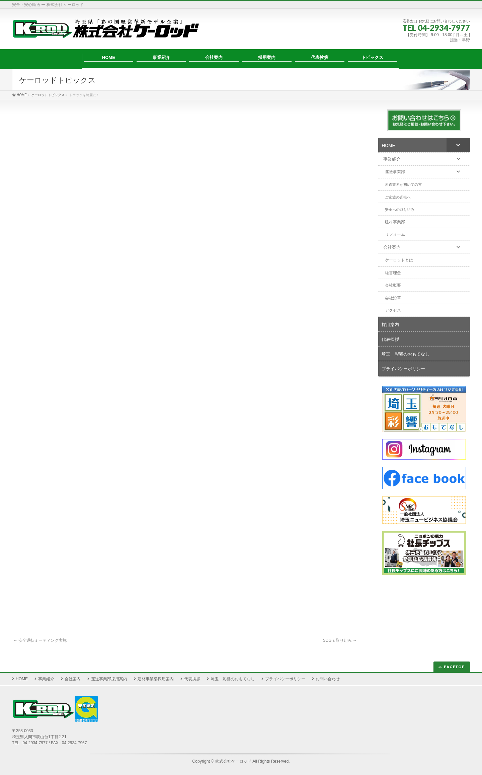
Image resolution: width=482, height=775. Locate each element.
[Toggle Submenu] (458, 145)
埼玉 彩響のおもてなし (233, 679)
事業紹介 (46, 679)
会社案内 (73, 679)
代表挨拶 (192, 679)
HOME (22, 679)
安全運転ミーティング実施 (40, 640)
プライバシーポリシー (285, 679)
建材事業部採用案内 (156, 679)
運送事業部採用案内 (109, 679)
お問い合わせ (328, 679)
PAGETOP (454, 667)
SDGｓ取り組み (340, 640)
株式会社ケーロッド (233, 761)
